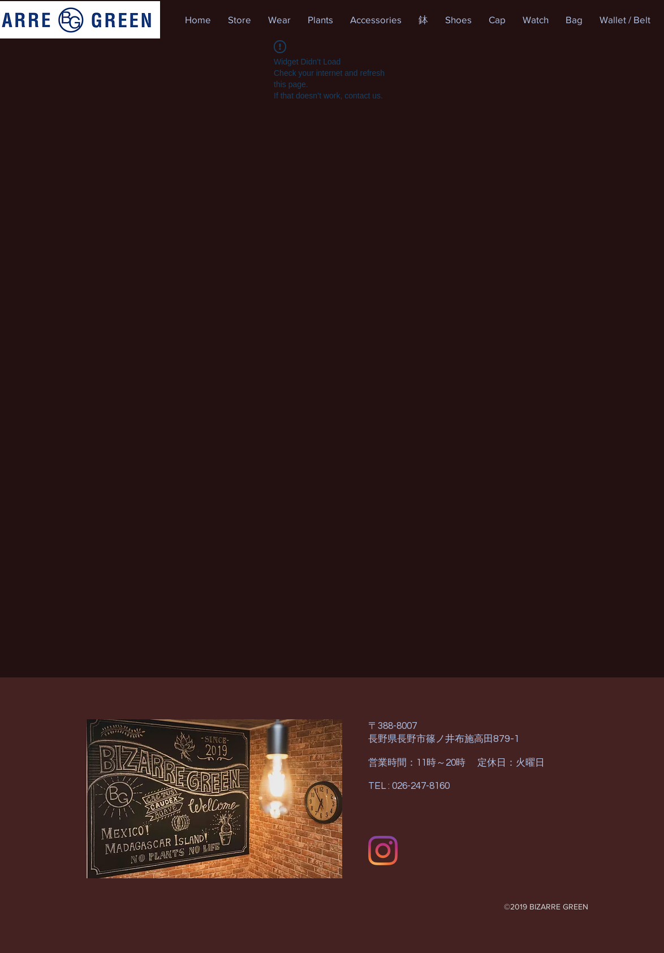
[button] (239, 20)
